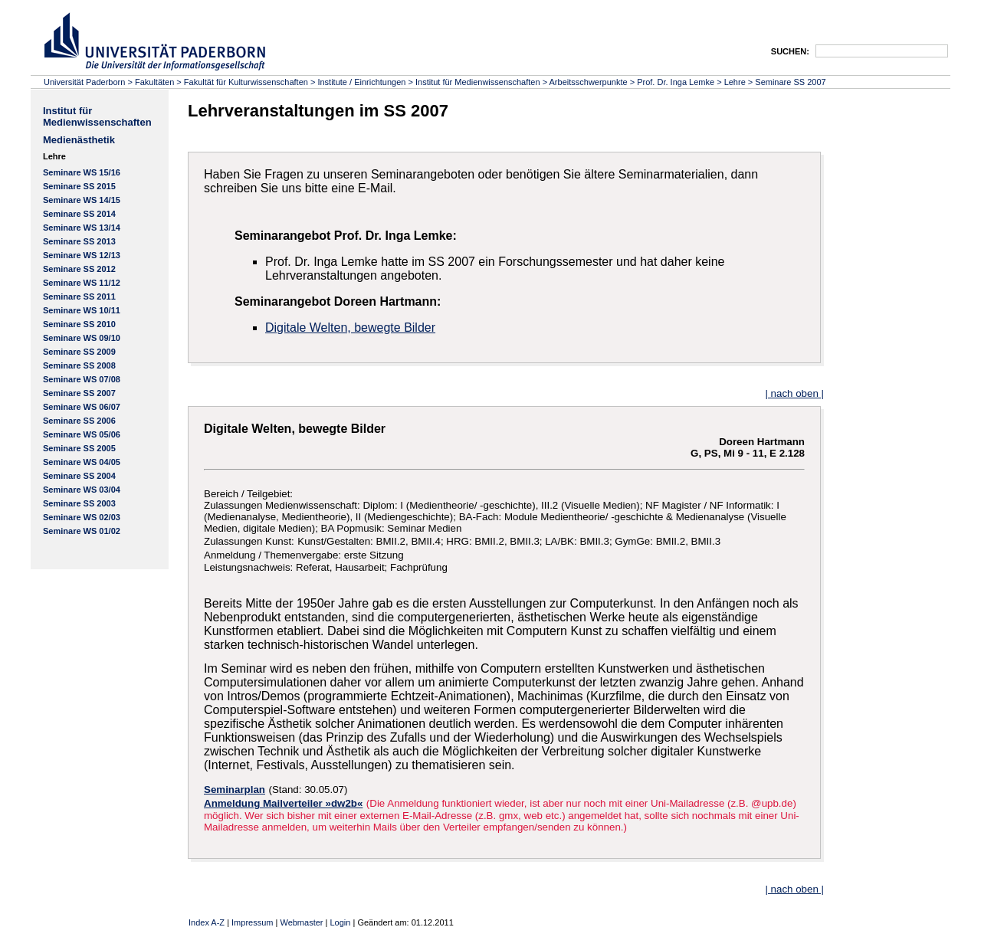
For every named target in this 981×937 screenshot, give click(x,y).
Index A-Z (207, 922)
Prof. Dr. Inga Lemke (675, 82)
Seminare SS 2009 (79, 351)
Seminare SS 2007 (790, 82)
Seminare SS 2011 (79, 296)
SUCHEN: (790, 51)
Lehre (735, 82)
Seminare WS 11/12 (81, 282)
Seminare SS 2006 (79, 420)
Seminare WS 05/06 (81, 434)
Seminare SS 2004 (79, 475)
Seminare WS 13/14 (81, 227)
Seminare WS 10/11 (81, 310)
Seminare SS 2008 (79, 365)
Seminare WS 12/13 (81, 255)
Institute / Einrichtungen (361, 82)
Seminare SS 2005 (79, 448)
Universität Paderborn (84, 82)
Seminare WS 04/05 (81, 462)
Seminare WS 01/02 (81, 531)
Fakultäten (154, 82)
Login (340, 922)
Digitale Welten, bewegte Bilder (350, 327)
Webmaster (301, 922)
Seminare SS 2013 (79, 241)
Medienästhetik (79, 140)
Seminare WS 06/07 (81, 406)
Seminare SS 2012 (79, 269)
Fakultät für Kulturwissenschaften (246, 82)
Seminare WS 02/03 (81, 517)
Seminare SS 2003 (79, 503)
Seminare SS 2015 (79, 186)
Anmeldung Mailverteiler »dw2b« (283, 803)
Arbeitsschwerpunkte (589, 82)
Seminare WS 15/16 (81, 172)
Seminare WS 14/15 (81, 200)
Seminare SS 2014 (79, 213)
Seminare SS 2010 (79, 324)
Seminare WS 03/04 (81, 489)
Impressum (252, 922)
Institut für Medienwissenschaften (477, 82)
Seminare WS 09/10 (81, 337)
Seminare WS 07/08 (81, 379)
